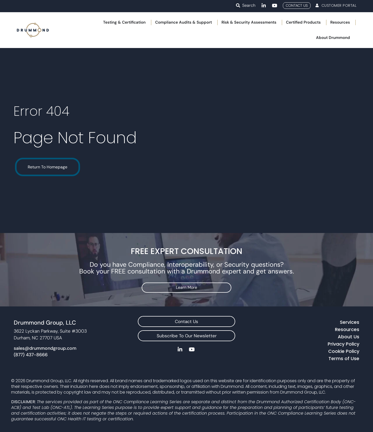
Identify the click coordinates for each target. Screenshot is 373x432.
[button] (238, 5)
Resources (347, 328)
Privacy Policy (343, 343)
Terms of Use (343, 357)
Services (349, 321)
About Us (348, 336)
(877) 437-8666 (31, 354)
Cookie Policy (343, 350)
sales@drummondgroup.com (45, 347)
